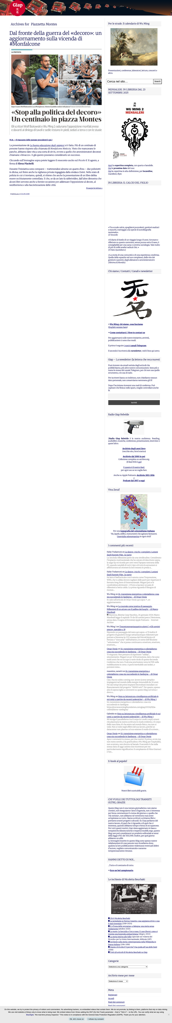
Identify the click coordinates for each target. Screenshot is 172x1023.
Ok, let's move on (77, 1019)
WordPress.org (114, 976)
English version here (118, 294)
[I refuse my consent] (168, 1014)
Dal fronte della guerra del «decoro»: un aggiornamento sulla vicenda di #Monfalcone (55, 38)
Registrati (112, 961)
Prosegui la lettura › (94, 188)
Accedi (111, 965)
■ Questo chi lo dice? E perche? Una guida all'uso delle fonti (132, 913)
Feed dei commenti (116, 972)
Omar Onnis (112, 615)
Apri (110, 165)
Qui (109, 168)
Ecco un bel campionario (121, 837)
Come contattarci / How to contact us (127, 299)
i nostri (135, 312)
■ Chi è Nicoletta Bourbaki (119, 885)
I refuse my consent (96, 1019)
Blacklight (30, 1015)
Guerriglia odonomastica (128, 503)
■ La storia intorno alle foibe (120, 903)
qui (139, 428)
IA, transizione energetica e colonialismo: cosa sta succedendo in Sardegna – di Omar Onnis (132, 641)
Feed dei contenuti (116, 968)
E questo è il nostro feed (133, 434)
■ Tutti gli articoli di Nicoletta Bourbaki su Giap (127, 919)
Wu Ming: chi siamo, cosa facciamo (126, 291)
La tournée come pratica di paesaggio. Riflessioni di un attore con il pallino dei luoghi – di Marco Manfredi (132, 576)
